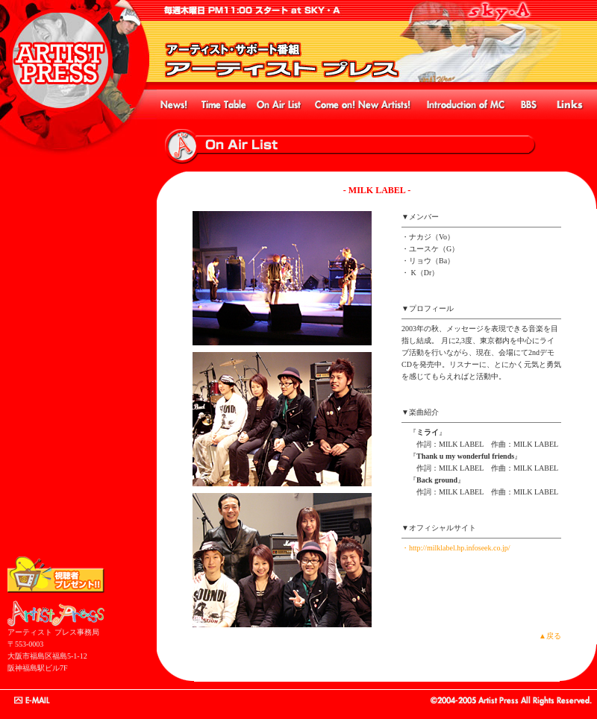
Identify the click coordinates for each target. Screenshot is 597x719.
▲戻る (550, 636)
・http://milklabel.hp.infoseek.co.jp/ (455, 548)
